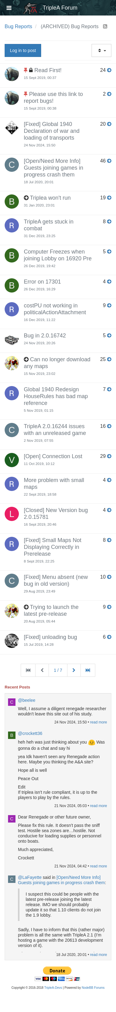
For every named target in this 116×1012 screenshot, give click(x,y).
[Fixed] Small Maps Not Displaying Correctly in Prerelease (52, 547)
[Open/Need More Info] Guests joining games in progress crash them (53, 168)
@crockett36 (30, 733)
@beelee (26, 700)
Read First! (48, 70)
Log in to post (23, 50)
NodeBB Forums (93, 987)
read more (98, 722)
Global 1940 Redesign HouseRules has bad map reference (56, 396)
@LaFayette (29, 877)
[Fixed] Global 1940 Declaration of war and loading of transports (51, 131)
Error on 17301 (42, 282)
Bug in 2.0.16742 (45, 335)
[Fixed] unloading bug (50, 637)
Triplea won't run (50, 198)
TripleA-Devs (53, 987)
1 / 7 (58, 670)
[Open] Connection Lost (53, 456)
